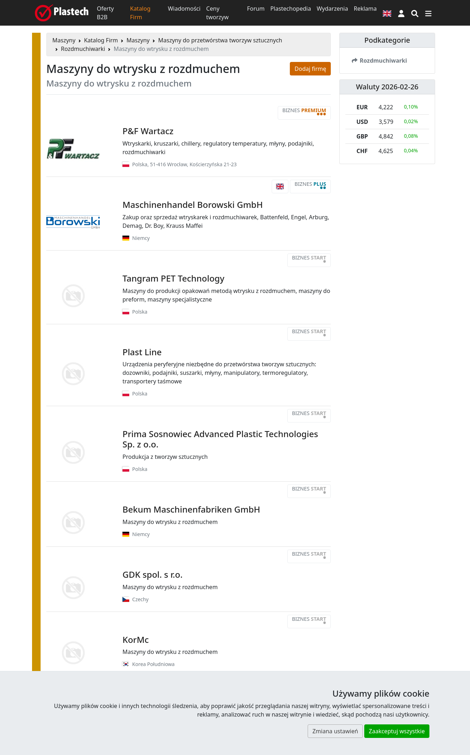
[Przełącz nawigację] (428, 13)
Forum (256, 8)
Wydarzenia (332, 8)
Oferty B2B (105, 13)
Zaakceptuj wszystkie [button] (397, 731)
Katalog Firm (140, 13)
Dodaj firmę (310, 69)
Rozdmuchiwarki (83, 49)
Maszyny (63, 40)
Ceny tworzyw (217, 13)
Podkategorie (387, 40)
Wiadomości (184, 8)
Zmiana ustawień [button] (335, 731)
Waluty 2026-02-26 (387, 86)
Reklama (365, 8)
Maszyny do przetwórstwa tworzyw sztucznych (220, 40)
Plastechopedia (290, 8)
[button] (401, 13)
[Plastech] (61, 12)
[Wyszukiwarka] (415, 13)
